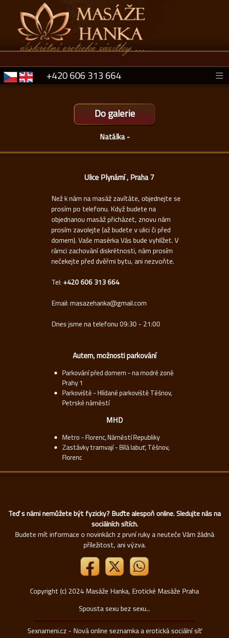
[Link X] (115, 573)
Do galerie (114, 113)
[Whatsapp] (138, 573)
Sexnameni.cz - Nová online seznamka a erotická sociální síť (114, 630)
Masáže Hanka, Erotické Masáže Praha (142, 591)
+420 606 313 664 (84, 75)
